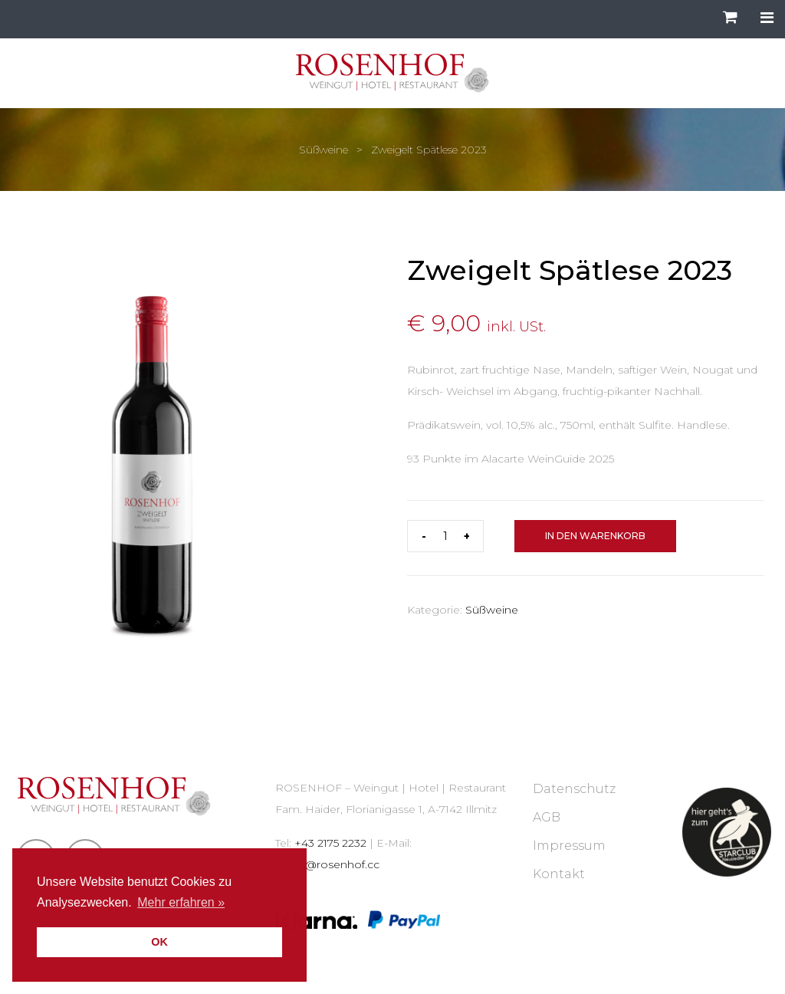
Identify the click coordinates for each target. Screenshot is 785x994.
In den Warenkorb (595, 535)
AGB (546, 817)
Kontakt (559, 874)
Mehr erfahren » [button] (181, 902)
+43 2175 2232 (330, 843)
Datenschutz (574, 789)
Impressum (569, 845)
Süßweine (323, 149)
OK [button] (159, 942)
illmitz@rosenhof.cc (327, 864)
